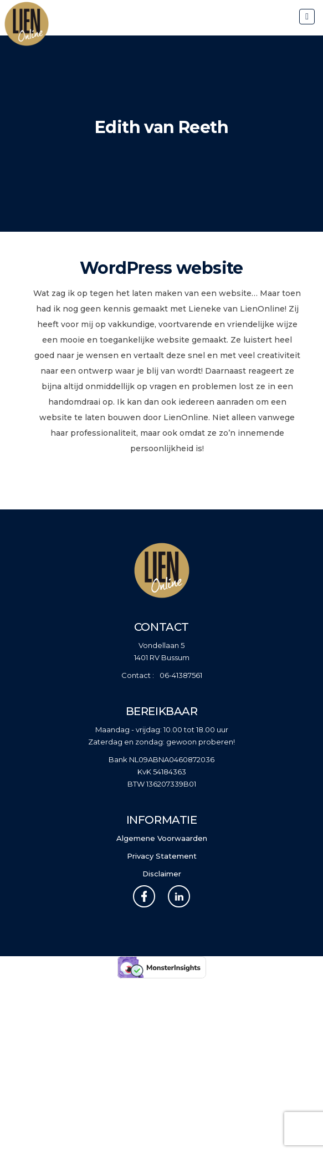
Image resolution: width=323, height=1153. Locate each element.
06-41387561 (181, 675)
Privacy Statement (162, 855)
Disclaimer (161, 873)
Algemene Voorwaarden (161, 838)
